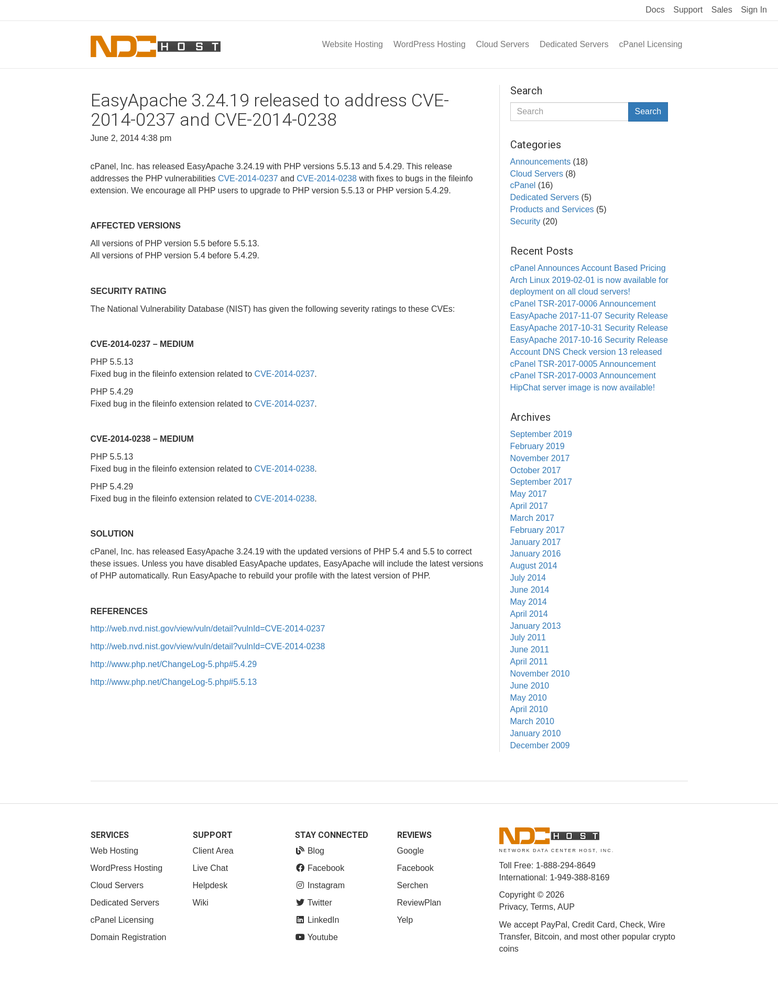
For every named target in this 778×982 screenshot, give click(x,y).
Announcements (540, 161)
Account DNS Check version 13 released (586, 351)
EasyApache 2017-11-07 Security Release (589, 315)
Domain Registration (129, 937)
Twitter (313, 902)
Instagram (320, 885)
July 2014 (528, 577)
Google (410, 850)
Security (525, 221)
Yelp (405, 919)
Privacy (512, 906)
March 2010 (532, 721)
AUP (566, 906)
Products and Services (552, 209)
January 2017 (535, 542)
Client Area (213, 850)
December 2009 (540, 745)
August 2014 (533, 565)
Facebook (320, 868)
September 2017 (541, 481)
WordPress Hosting (429, 44)
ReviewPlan (419, 902)
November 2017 (540, 458)
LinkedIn (317, 919)
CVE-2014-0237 (248, 178)
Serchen (413, 885)
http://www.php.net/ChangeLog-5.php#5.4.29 (174, 664)
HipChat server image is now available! (582, 387)
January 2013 (535, 625)
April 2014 (529, 613)
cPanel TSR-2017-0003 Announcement (583, 375)
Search (648, 111)
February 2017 (537, 530)
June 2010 (530, 685)
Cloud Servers (502, 44)
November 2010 (540, 673)
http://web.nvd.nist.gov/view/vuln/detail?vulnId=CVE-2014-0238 (208, 646)
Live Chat (210, 868)
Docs (654, 9)
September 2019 (541, 434)
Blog (309, 850)
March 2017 (532, 518)
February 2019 (537, 446)
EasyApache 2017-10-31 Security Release (589, 327)
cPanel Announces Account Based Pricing (588, 268)
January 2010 (535, 733)
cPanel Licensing (651, 44)
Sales (721, 9)
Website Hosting (352, 44)
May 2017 (528, 493)
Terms (541, 906)
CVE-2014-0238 (327, 178)
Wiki (201, 902)
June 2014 (530, 589)
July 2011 (528, 637)
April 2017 (529, 505)
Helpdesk (210, 885)
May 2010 (528, 697)
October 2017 (535, 470)
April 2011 (529, 661)
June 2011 (530, 649)
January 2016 (535, 553)
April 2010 (529, 709)
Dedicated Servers (574, 44)
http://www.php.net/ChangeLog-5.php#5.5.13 (174, 682)
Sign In (754, 9)
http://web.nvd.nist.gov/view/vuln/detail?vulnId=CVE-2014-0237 (208, 628)
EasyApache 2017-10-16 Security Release (589, 339)
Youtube (316, 937)
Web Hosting (114, 850)
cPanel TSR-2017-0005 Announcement (583, 363)
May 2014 (528, 601)
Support (688, 9)
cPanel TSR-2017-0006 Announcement (583, 303)
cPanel (523, 185)
